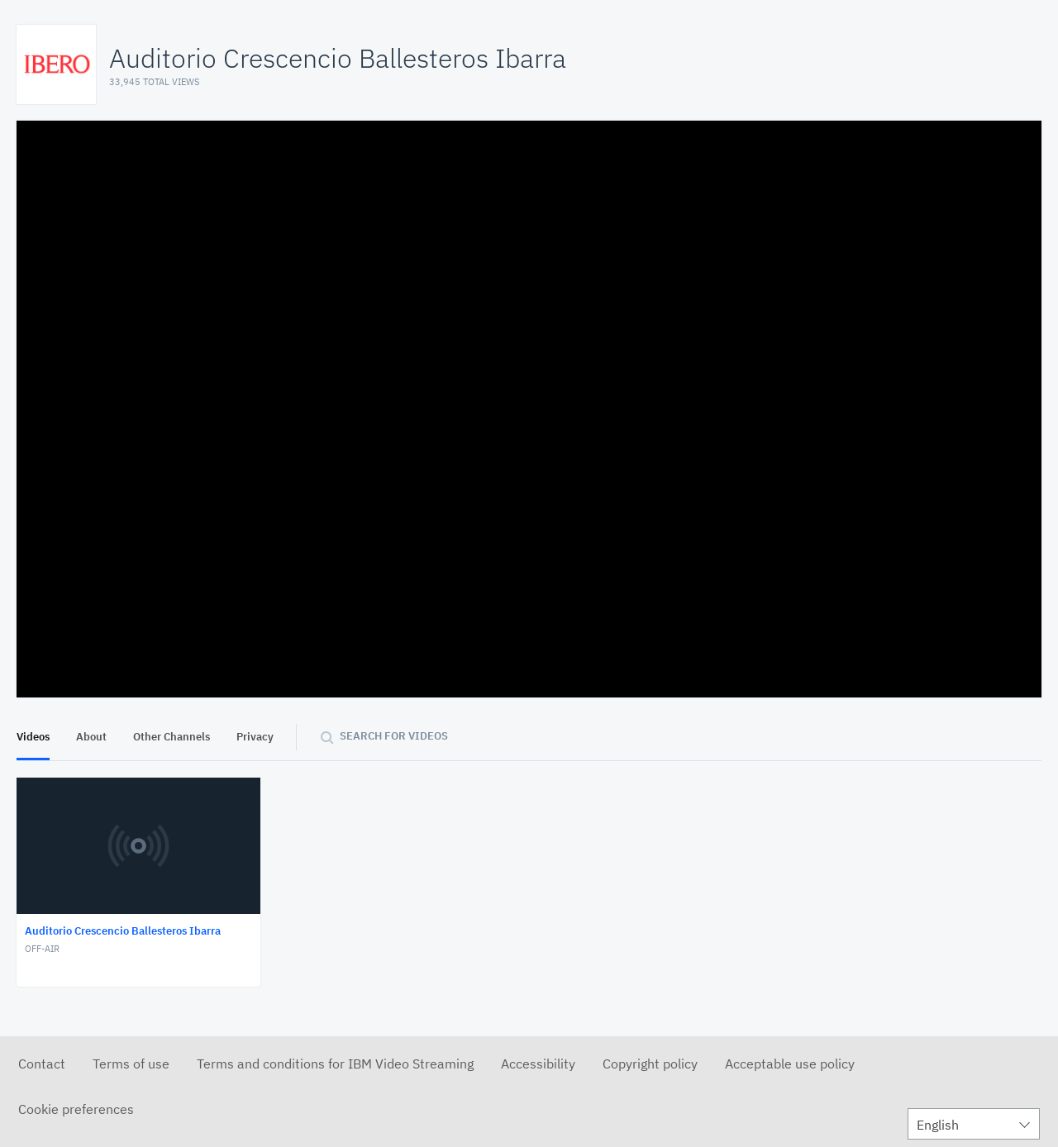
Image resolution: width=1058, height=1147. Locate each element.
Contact (41, 1063)
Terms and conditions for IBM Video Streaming (335, 1063)
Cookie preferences (76, 1109)
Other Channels (171, 737)
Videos (33, 737)
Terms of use (131, 1063)
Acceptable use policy (790, 1063)
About (91, 737)
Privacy (255, 737)
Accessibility (538, 1063)
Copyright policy (650, 1063)
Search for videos (394, 736)
